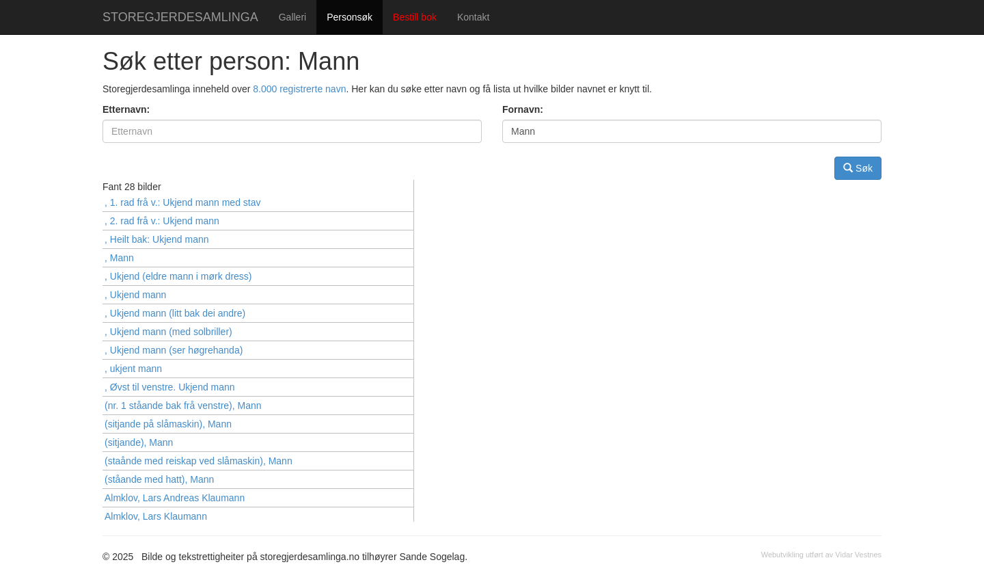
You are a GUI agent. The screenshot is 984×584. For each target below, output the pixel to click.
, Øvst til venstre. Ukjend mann (170, 387)
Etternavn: (126, 109)
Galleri (292, 17)
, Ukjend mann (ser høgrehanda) (174, 350)
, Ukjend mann (135, 294)
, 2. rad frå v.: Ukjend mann (162, 220)
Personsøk (349, 17)
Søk (858, 168)
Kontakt (473, 17)
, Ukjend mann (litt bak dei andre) (175, 313)
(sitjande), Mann (139, 442)
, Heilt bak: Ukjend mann (157, 239)
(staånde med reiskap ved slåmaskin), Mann (198, 460)
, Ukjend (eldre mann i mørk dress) (178, 276)
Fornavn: (522, 109)
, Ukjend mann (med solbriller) (168, 331)
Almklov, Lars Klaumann (156, 516)
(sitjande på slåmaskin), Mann (168, 424)
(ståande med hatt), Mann (159, 479)
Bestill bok (415, 17)
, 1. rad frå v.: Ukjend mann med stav (183, 202)
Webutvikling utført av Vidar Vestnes (821, 554)
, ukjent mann (133, 368)
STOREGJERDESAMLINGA (180, 17)
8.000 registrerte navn (299, 88)
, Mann (119, 257)
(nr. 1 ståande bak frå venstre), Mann (183, 405)
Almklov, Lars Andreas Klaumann (175, 497)
